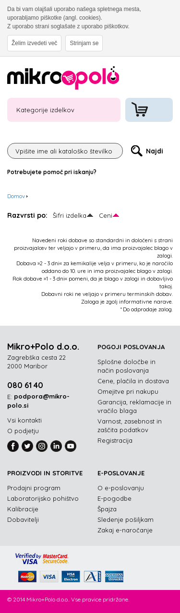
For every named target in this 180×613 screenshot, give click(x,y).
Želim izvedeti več (34, 43)
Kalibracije (22, 509)
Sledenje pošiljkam (125, 519)
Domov (16, 196)
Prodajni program (33, 488)
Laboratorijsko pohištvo (43, 498)
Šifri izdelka (69, 215)
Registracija (114, 440)
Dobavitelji (23, 519)
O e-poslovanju (120, 488)
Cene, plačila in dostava (133, 381)
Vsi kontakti (24, 420)
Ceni (105, 215)
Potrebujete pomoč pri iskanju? (51, 172)
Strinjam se (84, 43)
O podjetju (23, 431)
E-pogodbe (114, 498)
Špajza (107, 509)
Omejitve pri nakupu (127, 391)
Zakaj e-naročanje (125, 530)
